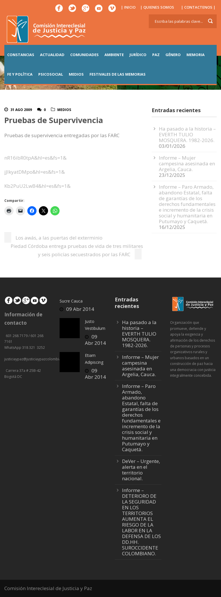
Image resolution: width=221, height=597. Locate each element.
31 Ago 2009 (21, 109)
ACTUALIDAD (52, 54)
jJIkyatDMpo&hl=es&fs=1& (34, 172)
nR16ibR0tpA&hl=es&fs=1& (35, 157)
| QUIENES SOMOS (157, 7)
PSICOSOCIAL (50, 74)
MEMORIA (195, 54)
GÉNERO (173, 54)
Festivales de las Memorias (117, 74)
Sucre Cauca (71, 301)
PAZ (156, 54)
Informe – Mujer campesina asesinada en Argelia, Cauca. (187, 163)
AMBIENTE (114, 54)
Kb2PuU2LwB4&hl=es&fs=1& (37, 186)
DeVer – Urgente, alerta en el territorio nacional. (141, 470)
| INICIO (128, 7)
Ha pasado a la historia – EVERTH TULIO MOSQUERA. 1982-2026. (187, 134)
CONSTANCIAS (20, 54)
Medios (64, 109)
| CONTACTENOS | (198, 7)
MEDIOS (76, 74)
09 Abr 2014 (80, 309)
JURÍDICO (137, 54)
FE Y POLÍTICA (20, 74)
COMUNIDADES (84, 54)
